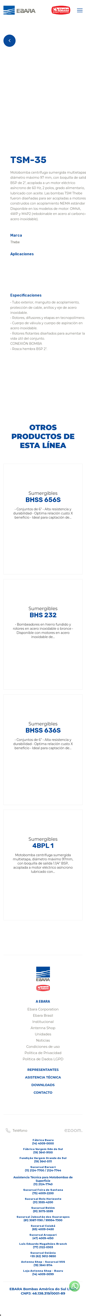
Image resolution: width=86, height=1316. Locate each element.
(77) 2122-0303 (43, 1247)
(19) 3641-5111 (43, 1161)
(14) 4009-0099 (43, 1274)
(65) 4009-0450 (43, 1229)
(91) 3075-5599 (43, 1211)
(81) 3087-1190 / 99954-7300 (43, 1220)
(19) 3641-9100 (43, 1152)
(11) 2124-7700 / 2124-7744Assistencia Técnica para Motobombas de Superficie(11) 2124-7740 (43, 1177)
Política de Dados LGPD (43, 1059)
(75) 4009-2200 (43, 1193)
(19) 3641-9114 (43, 1265)
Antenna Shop (43, 1028)
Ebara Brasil (43, 1015)
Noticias (43, 1040)
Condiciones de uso (43, 1046)
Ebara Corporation (42, 1009)
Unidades (43, 1034)
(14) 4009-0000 (43, 1143)
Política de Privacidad (43, 1053)
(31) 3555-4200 (43, 1202)
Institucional (43, 1021)
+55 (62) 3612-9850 (43, 1256)
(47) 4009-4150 (43, 1238)
